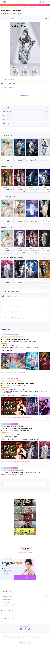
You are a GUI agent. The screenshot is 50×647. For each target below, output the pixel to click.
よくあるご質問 (35, 636)
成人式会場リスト (11, 637)
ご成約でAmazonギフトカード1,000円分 (9, 334)
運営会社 (34, 637)
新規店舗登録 (40, 637)
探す (40, 2)
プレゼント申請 (25, 577)
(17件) (9, 432)
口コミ (29, 18)
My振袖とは (12, 636)
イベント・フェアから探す (9, 605)
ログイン (44, 2)
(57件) (9, 387)
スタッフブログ (19, 636)
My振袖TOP (5, 636)
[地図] (17, 345)
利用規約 (18, 637)
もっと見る (46, 257)
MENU (47, 2)
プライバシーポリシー (26, 637)
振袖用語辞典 (27, 636)
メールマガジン (43, 636)
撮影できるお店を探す (8, 599)
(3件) (9, 343)
